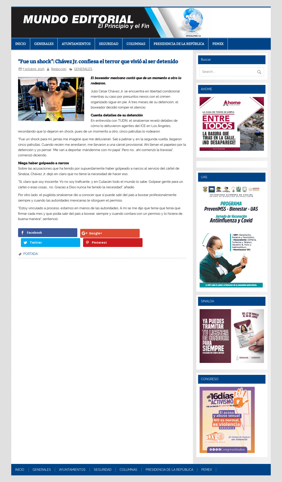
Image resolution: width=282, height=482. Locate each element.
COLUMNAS (135, 44)
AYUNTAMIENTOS (76, 44)
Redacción (58, 69)
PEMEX (218, 44)
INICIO (20, 44)
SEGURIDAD (108, 44)
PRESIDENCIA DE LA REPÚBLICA (179, 44)
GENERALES (44, 44)
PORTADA (30, 244)
